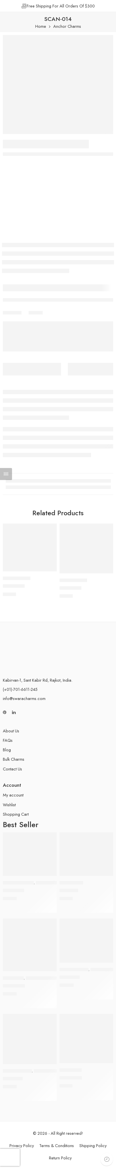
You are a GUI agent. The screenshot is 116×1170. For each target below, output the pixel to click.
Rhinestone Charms (53, 882)
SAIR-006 (70, 977)
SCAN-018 (14, 586)
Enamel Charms (47, 1071)
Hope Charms (71, 1070)
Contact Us (12, 769)
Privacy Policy (21, 1146)
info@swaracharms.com (24, 698)
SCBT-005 (13, 890)
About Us (11, 731)
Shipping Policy (93, 1146)
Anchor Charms (67, 26)
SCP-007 (69, 890)
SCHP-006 (71, 1078)
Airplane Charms (74, 969)
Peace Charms (71, 882)
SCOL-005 (14, 986)
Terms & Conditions (56, 1146)
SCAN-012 (70, 588)
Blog (7, 750)
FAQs (8, 740)
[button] (49, 571)
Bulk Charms (13, 759)
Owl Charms (13, 978)
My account (13, 795)
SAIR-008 (13, 1078)
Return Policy (60, 1158)
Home (40, 26)
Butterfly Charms (18, 882)
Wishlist (9, 805)
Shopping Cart (16, 814)
